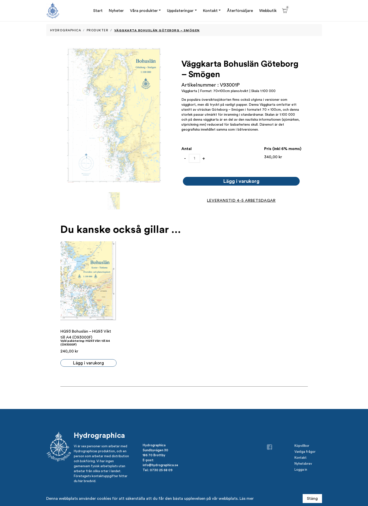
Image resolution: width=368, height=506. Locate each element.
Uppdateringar (180, 10)
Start (98, 10)
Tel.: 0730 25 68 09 (157, 470)
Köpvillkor (301, 446)
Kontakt (210, 10)
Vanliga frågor (305, 452)
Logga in (300, 469)
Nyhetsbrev (303, 463)
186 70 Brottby (154, 455)
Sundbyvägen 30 (155, 450)
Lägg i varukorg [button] (88, 362)
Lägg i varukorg (241, 181)
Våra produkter (144, 10)
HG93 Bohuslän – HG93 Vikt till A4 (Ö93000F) (85, 334)
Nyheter (116, 10)
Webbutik (268, 10)
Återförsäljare (240, 10)
